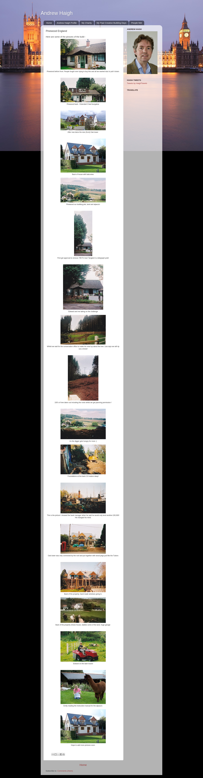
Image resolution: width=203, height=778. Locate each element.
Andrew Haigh (57, 13)
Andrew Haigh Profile (67, 23)
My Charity (87, 23)
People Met (136, 23)
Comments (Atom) (65, 771)
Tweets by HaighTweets (137, 83)
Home (49, 23)
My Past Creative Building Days (111, 23)
